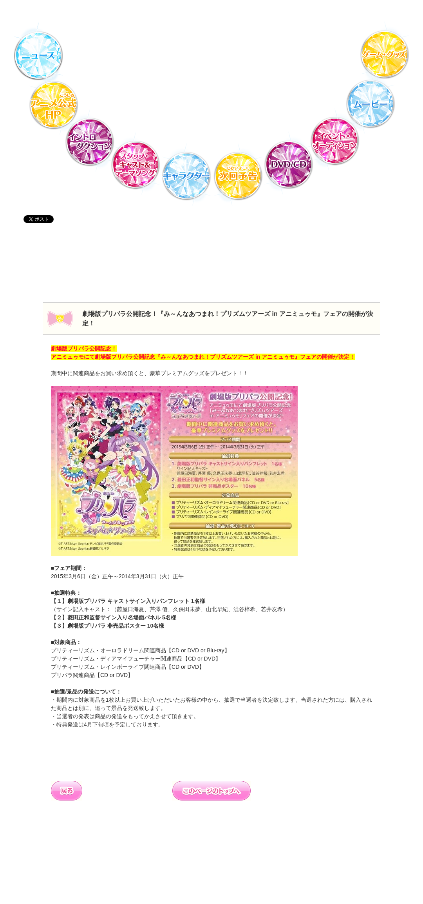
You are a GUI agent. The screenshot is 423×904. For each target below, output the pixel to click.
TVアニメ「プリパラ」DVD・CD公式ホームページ (211, 49)
